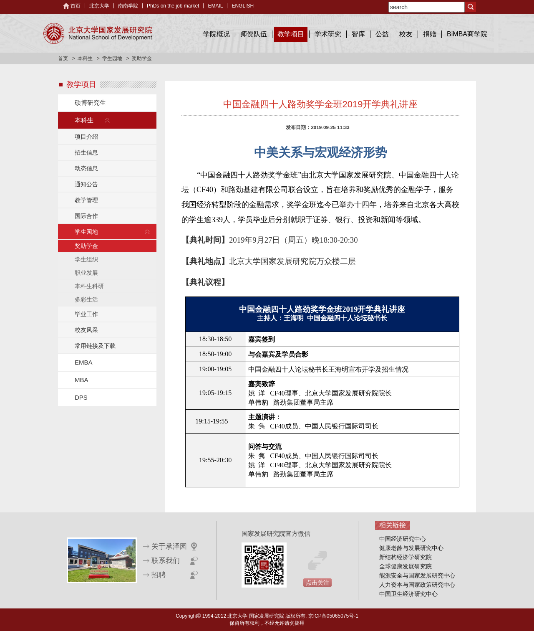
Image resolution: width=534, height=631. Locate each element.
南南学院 (128, 6)
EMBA (84, 362)
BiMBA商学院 (467, 34)
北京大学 (99, 6)
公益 (382, 34)
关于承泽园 (169, 546)
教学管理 (86, 200)
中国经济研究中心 (402, 538)
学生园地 (112, 58)
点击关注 (317, 582)
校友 (406, 34)
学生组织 (86, 259)
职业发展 (86, 272)
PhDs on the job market (173, 6)
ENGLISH (243, 6)
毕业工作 (86, 314)
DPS (81, 397)
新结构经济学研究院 (405, 557)
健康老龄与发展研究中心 (411, 548)
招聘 (158, 575)
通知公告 (86, 184)
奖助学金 (86, 246)
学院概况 (216, 34)
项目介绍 (86, 136)
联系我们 (165, 561)
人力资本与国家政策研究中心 (417, 584)
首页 (76, 6)
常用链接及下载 (95, 345)
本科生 (85, 58)
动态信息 (86, 168)
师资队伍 (253, 34)
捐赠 (429, 34)
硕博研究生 (90, 102)
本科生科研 (89, 286)
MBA (81, 379)
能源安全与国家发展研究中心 (417, 575)
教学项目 (290, 34)
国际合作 (86, 216)
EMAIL (215, 6)
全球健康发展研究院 (405, 566)
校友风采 (86, 330)
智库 (358, 34)
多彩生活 (86, 299)
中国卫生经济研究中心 (408, 593)
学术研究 (328, 34)
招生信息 (86, 152)
